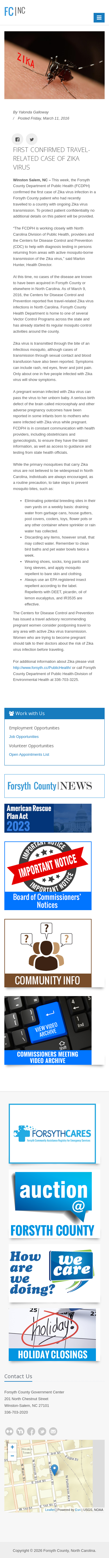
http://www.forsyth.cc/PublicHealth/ (42, 667)
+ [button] (12, 1447)
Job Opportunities (24, 736)
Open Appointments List (29, 754)
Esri (78, 1510)
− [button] (12, 1456)
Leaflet (50, 1510)
